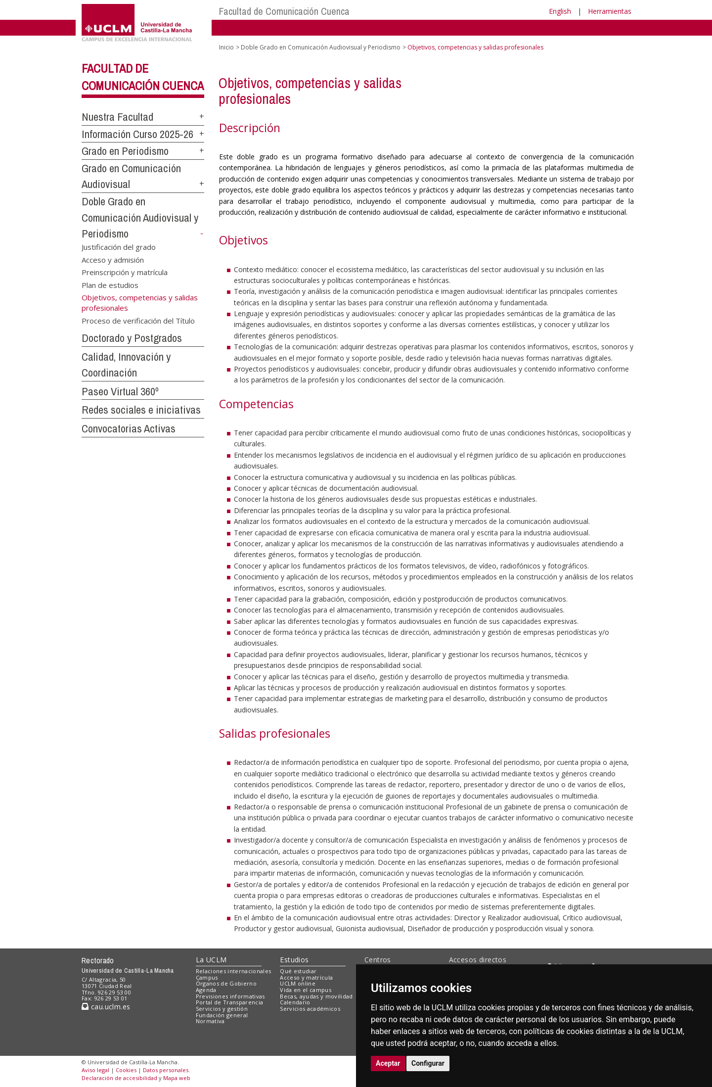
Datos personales (165, 1070)
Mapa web (176, 1078)
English (560, 11)
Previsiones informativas (230, 996)
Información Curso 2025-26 (137, 134)
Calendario (295, 1002)
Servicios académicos (310, 1008)
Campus (207, 977)
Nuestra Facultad (117, 116)
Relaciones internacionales (233, 971)
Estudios (294, 959)
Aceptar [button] (388, 1063)
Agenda (206, 989)
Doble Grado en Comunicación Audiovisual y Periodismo (140, 217)
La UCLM (211, 959)
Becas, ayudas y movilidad (316, 996)
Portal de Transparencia (230, 1002)
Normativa (210, 1021)
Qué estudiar (298, 971)
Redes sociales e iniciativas (141, 409)
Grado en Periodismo (125, 150)
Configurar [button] (428, 1063)
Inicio (226, 47)
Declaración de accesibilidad (119, 1078)
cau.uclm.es (106, 1006)
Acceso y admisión (113, 259)
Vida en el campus (305, 989)
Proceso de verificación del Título (138, 321)
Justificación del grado (119, 247)
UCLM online (297, 983)
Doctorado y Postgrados (132, 338)
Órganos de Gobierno (226, 983)
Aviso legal (95, 1070)
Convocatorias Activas (129, 428)
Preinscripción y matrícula (125, 272)
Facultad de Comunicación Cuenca (284, 11)
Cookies (126, 1070)
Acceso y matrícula (306, 977)
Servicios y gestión (222, 1008)
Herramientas (609, 11)
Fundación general (222, 1015)
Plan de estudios (110, 284)
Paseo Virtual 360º (120, 391)
